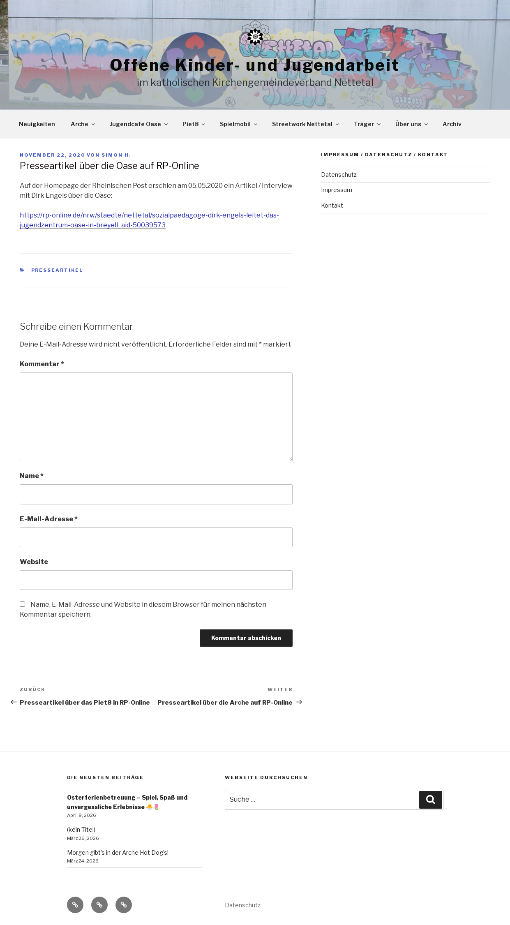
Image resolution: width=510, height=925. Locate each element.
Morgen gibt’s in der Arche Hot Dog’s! (117, 852)
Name (32, 476)
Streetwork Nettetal (306, 123)
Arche (83, 123)
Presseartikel (57, 270)
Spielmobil (239, 123)
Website (34, 562)
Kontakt (332, 205)
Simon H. (116, 155)
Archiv (452, 123)
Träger (368, 123)
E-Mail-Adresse (49, 519)
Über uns (412, 123)
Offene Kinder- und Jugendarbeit (255, 65)
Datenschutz (339, 174)
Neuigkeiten (37, 123)
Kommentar (42, 364)
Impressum (336, 189)
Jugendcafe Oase (139, 123)
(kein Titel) (81, 829)
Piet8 (194, 123)
